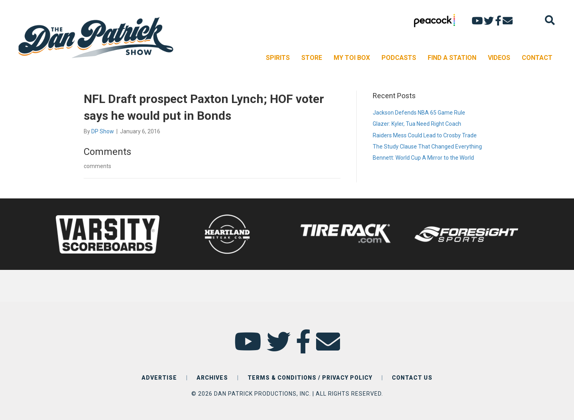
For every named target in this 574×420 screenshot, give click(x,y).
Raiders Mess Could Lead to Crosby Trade (425, 135)
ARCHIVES (212, 377)
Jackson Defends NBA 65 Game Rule (419, 112)
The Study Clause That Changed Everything (427, 146)
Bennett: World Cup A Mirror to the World (423, 158)
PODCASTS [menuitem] (398, 57)
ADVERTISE (159, 377)
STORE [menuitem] (311, 57)
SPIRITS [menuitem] (278, 57)
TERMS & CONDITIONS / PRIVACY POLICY (310, 377)
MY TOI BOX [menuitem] (352, 57)
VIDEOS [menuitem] (499, 57)
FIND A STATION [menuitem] (452, 57)
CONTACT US (412, 377)
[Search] (550, 20)
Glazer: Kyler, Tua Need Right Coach (417, 124)
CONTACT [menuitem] (537, 57)
